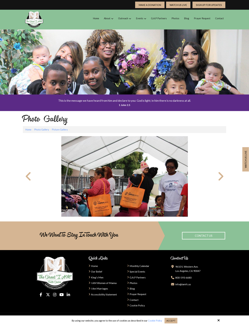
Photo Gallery (41, 129)
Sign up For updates (209, 4)
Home (28, 129)
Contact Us (203, 235)
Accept (171, 320)
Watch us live (245, 159)
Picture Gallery (60, 129)
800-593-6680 (183, 277)
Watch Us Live (178, 4)
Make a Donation (150, 4)
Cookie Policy (155, 320)
